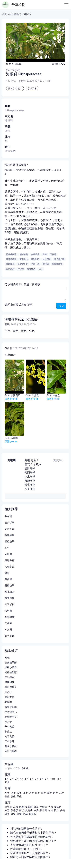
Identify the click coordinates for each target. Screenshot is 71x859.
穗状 (21, 810)
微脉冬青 (9, 560)
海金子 (35, 460)
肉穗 (62, 810)
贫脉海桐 (29, 468)
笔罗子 (8, 721)
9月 (47, 778)
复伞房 (43, 810)
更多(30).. (58, 460)
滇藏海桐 (29, 480)
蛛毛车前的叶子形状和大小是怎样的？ (33, 833)
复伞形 (14, 810)
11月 (59, 778)
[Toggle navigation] (66, 4)
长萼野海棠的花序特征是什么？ (29, 845)
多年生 (25, 768)
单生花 (8, 806)
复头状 (57, 806)
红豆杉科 (9, 604)
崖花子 (28, 464)
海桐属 (11, 460)
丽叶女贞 (9, 697)
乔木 (10, 88)
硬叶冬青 (9, 528)
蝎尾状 (32, 813)
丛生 (61, 792)
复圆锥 (28, 806)
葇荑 (19, 813)
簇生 (19, 792)
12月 (7, 782)
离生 (49, 792)
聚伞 (36, 806)
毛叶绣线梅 (11, 751)
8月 (42, 778)
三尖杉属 (9, 522)
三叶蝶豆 (9, 677)
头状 (50, 806)
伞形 (7, 810)
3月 (17, 778)
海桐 (27, 460)
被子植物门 (15, 14)
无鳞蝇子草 (11, 716)
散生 (55, 792)
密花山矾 (9, 591)
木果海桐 (29, 489)
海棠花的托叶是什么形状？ (26, 849)
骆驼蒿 (8, 701)
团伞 (56, 810)
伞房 (36, 810)
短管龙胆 (9, 736)
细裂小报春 (11, 667)
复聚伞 (43, 806)
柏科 (7, 547)
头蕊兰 (8, 731)
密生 (13, 796)
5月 (27, 778)
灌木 (19, 88)
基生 (25, 792)
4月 (22, 778)
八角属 (8, 629)
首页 (4, 14)
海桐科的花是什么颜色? (22, 319)
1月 (6, 778)
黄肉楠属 (9, 535)
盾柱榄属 (9, 541)
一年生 (8, 768)
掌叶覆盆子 (11, 687)
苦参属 (8, 579)
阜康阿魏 (9, 682)
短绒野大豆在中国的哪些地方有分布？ (33, 841)
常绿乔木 (32, 88)
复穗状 (28, 810)
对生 (13, 792)
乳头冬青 (9, 635)
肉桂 (7, 657)
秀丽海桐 (29, 472)
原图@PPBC (58, 63)
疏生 (7, 796)
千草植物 (18, 4)
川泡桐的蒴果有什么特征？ (26, 828)
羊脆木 (37, 464)
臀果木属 (9, 598)
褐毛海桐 (29, 485)
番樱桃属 (9, 585)
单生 (19, 796)
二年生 (16, 768)
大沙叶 (8, 692)
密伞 (25, 813)
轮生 (43, 792)
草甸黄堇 (9, 726)
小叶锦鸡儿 (11, 711)
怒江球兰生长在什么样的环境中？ (30, 853)
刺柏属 (8, 516)
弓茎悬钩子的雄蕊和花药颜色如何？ (32, 837)
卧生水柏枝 (11, 746)
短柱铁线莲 (11, 672)
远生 (31, 792)
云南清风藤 (11, 662)
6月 (32, 778)
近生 (37, 792)
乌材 (7, 572)
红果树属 (9, 616)
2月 (12, 778)
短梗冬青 (9, 566)
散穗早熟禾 (11, 706)
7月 (37, 778)
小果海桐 (29, 476)
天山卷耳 (9, 741)
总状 (15, 806)
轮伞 (50, 810)
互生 (7, 792)
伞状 (13, 813)
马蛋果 (8, 623)
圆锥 (21, 806)
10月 (52, 778)
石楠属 (8, 554)
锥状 (7, 813)
